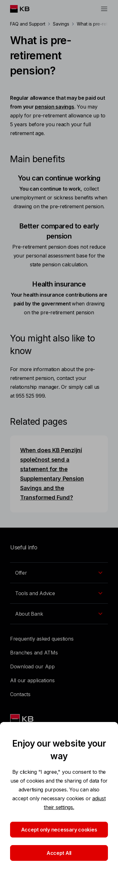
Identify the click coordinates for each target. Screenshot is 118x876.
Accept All (59, 853)
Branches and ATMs (34, 652)
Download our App (32, 666)
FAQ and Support (27, 24)
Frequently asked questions (41, 639)
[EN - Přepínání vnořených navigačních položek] (59, 573)
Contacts (20, 694)
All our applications (32, 680)
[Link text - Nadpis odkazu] (22, 719)
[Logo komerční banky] (24, 9)
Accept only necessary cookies (59, 829)
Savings (61, 24)
